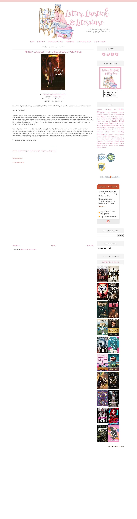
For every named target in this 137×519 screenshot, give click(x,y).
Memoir (113, 127)
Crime (108, 118)
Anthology (108, 111)
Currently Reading (110, 263)
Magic (99, 127)
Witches (104, 147)
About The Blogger (100, 41)
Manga (37, 151)
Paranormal (106, 131)
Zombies (103, 149)
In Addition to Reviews (84, 41)
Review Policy (70, 41)
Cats (108, 113)
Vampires (106, 144)
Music (99, 129)
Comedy (121, 113)
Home (32, 41)
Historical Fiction (102, 124)
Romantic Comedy (113, 136)
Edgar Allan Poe (23, 151)
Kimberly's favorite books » (116, 447)
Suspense (100, 142)
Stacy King (57, 96)
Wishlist (99, 147)
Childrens (114, 113)
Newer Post (16, 245)
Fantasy (115, 120)
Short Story (112, 138)
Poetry (122, 131)
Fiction (121, 120)
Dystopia (121, 118)
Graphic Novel (117, 122)
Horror (32, 151)
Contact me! (41, 41)
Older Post (90, 245)
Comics (99, 116)
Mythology (111, 129)
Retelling (121, 133)
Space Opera (120, 138)
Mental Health (120, 127)
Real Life (110, 133)
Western (121, 144)
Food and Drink (103, 122)
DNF (112, 118)
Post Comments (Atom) (28, 249)
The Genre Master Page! (55, 41)
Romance (102, 135)
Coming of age (108, 116)
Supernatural (119, 140)
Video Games (114, 144)
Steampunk (100, 140)
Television (110, 142)
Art (115, 111)
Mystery (104, 129)
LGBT (122, 124)
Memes (108, 127)
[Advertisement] (53, 227)
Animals (99, 111)
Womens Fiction (113, 147)
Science (122, 136)
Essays (109, 120)
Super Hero (109, 140)
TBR (105, 142)
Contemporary (119, 116)
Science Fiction (102, 138)
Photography (115, 131)
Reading (99, 133)
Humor (117, 124)
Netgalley (44, 151)
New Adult (117, 129)
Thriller (116, 142)
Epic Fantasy (101, 120)
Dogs (116, 118)
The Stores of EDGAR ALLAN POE (55, 94)
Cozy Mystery (101, 118)
